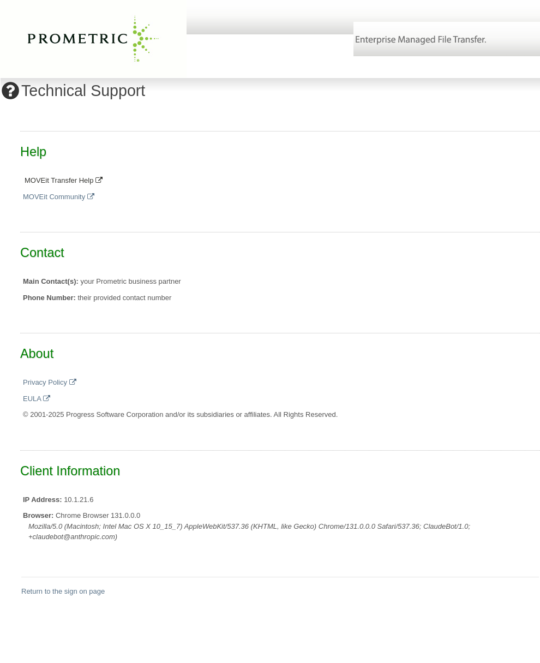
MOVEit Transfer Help (64, 180)
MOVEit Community (58, 197)
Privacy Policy (49, 382)
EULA (36, 399)
